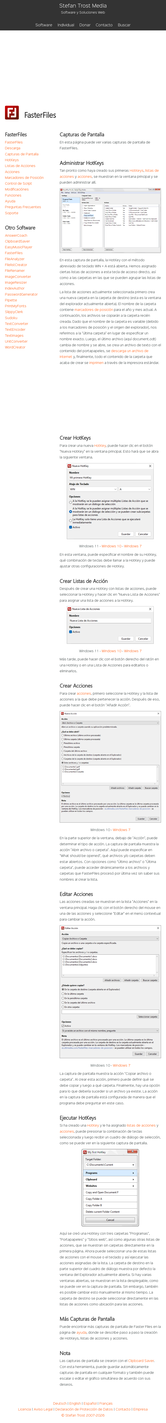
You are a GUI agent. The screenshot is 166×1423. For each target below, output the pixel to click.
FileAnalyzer (14, 259)
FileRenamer (15, 270)
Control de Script (18, 183)
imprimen (96, 363)
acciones (85, 176)
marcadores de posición (94, 310)
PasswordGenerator (21, 294)
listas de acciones (141, 1125)
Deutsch (60, 1403)
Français (106, 1403)
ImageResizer (16, 282)
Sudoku (11, 318)
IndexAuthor (14, 288)
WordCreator (15, 347)
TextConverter (16, 324)
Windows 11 (89, 546)
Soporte (11, 213)
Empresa (140, 1409)
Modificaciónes (17, 189)
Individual (65, 25)
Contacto (104, 25)
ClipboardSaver (17, 241)
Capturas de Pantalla (21, 154)
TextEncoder (15, 329)
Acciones (12, 172)
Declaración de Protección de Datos (84, 1409)
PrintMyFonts (15, 306)
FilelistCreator (16, 265)
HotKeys (12, 160)
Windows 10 (111, 546)
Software (43, 25)
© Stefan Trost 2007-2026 (82, 1415)
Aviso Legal (43, 1409)
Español (90, 1403)
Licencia (24, 1409)
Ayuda (10, 201)
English (75, 1403)
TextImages (14, 335)
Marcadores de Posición (24, 177)
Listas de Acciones (20, 166)
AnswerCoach (16, 235)
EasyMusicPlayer (18, 247)
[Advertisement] (83, 63)
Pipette (11, 300)
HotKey (100, 445)
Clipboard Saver (141, 1361)
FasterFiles (14, 142)
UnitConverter (16, 341)
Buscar (124, 25)
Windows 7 (133, 546)
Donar (85, 25)
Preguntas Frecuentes (23, 207)
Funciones (13, 195)
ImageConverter (18, 277)
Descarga (12, 148)
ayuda (81, 1332)
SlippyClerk (14, 312)
